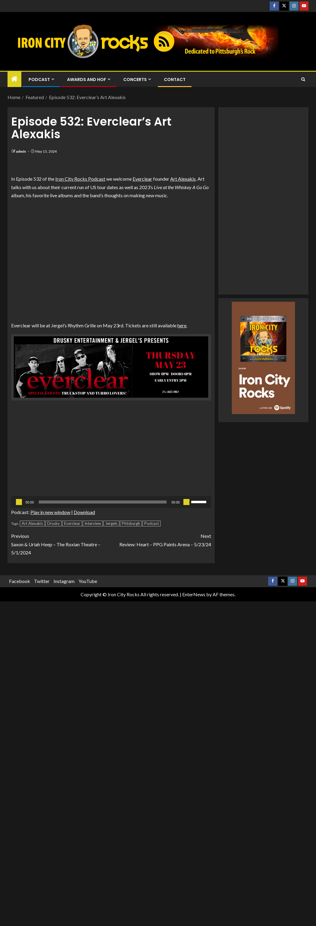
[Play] (19, 502)
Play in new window (50, 512)
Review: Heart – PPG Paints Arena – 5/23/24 (161, 539)
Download (84, 512)
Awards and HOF (86, 79)
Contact (175, 79)
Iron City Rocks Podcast (80, 179)
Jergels (111, 523)
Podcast (39, 79)
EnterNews (193, 594)
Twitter (42, 581)
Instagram (64, 581)
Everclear (142, 179)
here (181, 325)
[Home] (14, 79)
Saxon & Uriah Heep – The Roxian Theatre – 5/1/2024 (61, 543)
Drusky (53, 523)
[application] (111, 502)
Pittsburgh (131, 523)
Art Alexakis (183, 179)
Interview (92, 523)
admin (21, 151)
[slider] (103, 502)
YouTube (87, 581)
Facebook (19, 581)
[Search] (303, 79)
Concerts (135, 79)
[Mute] (186, 502)
